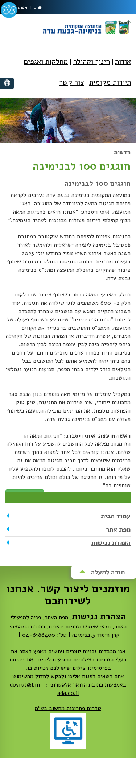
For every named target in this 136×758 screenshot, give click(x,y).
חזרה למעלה (102, 572)
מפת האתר (56, 618)
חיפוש (20, 7)
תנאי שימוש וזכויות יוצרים (80, 627)
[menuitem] (123, 67)
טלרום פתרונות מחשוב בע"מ (68, 708)
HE (33, 7)
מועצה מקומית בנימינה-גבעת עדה (86, 24)
